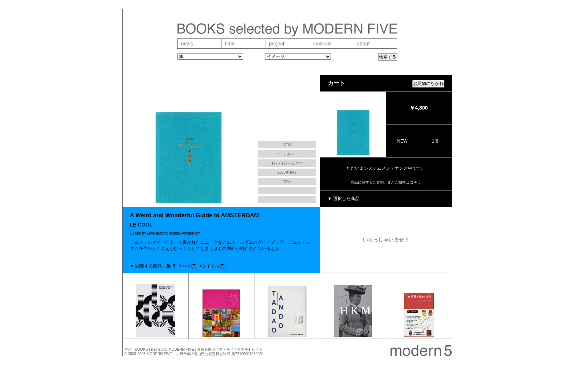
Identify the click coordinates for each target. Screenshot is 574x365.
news (187, 44)
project (276, 44)
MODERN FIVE (159, 354)
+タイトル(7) (212, 266)
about (363, 44)
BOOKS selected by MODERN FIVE (164, 349)
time (230, 44)
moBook (322, 44)
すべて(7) (187, 266)
